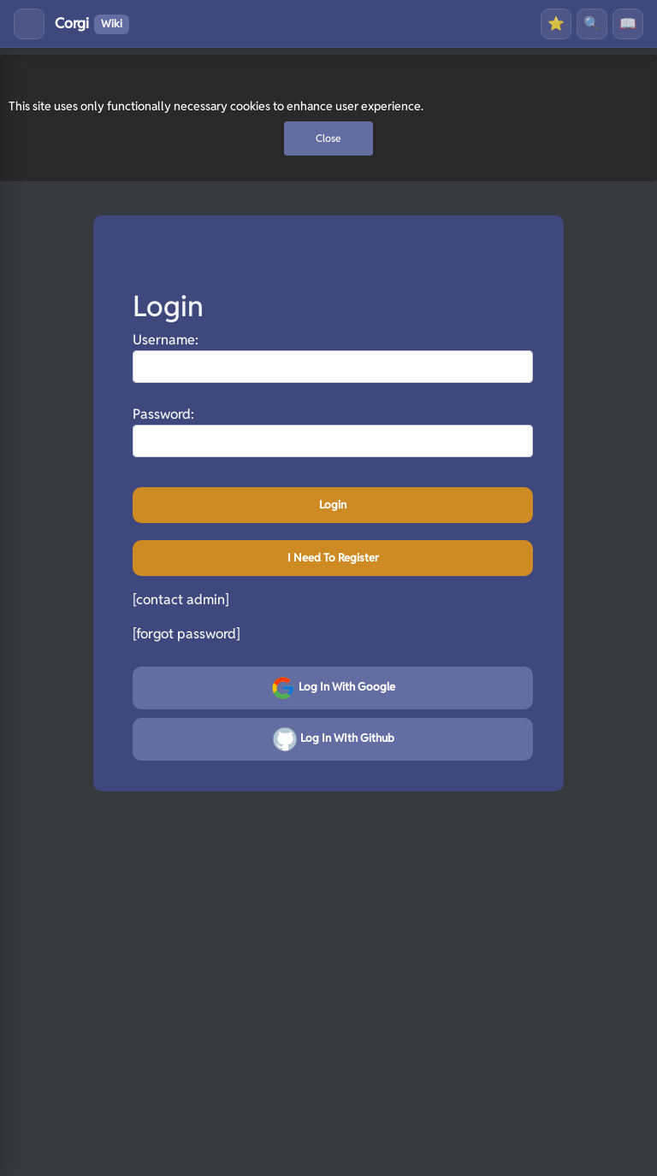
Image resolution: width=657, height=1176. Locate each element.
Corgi (92, 24)
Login (332, 504)
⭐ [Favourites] (556, 23)
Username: (165, 340)
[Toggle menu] (29, 24)
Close (328, 138)
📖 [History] (627, 23)
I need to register (333, 557)
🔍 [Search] (592, 23)
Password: (163, 414)
